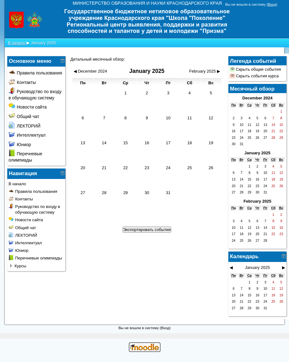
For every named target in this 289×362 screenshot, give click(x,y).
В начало (16, 42)
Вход (272, 4)
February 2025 (257, 201)
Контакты (22, 82)
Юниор (20, 144)
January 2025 (43, 42)
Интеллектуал (27, 135)
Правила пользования (35, 72)
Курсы (20, 266)
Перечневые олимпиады (38, 258)
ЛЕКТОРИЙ (24, 125)
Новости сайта (28, 107)
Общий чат (24, 116)
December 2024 (257, 98)
